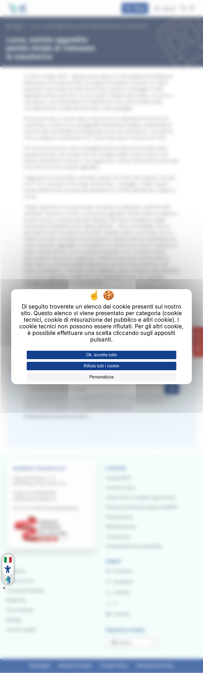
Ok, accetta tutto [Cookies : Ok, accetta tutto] (101, 355)
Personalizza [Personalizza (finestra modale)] (101, 377)
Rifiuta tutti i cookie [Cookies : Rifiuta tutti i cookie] (101, 366)
